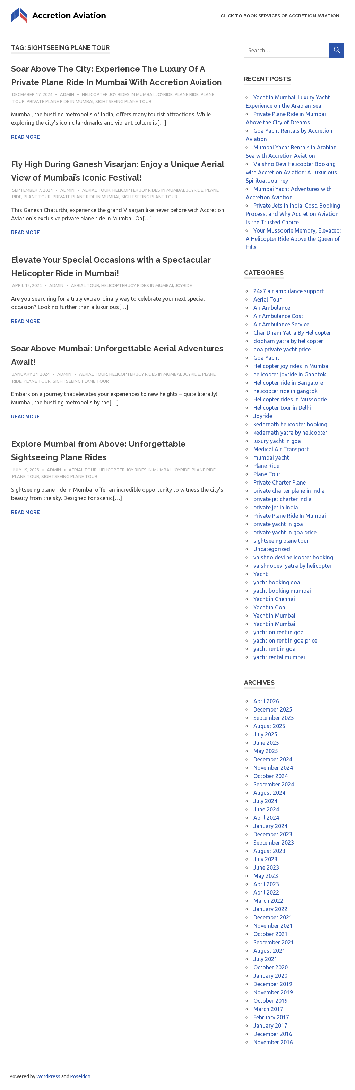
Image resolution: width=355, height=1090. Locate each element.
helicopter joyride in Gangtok (289, 374)
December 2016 (272, 1034)
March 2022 (268, 901)
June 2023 (266, 867)
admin (67, 107)
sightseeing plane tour (123, 114)
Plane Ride (187, 107)
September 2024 (273, 784)
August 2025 (269, 726)
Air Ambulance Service (281, 324)
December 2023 (272, 834)
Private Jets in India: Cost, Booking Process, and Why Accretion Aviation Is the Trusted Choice (293, 213)
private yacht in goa (278, 524)
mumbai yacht (271, 457)
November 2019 (273, 992)
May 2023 (265, 876)
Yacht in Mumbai (274, 615)
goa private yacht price (282, 349)
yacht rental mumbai (279, 657)
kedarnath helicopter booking (290, 424)
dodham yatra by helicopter (288, 341)
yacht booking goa (276, 582)
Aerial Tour (96, 203)
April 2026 (266, 701)
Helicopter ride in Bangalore (288, 383)
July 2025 (265, 734)
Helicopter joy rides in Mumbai (118, 107)
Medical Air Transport (281, 449)
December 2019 (272, 984)
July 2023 (265, 859)
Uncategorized (271, 549)
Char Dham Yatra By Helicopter (292, 333)
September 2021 (273, 942)
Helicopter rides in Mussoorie (290, 399)
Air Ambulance (271, 308)
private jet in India (275, 507)
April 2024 (266, 817)
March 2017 (268, 1009)
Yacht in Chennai (274, 599)
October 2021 (270, 934)
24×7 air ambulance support (288, 291)
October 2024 (270, 776)
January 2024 (270, 826)
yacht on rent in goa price (285, 640)
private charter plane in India (289, 491)
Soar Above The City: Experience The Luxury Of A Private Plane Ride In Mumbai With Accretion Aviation (117, 82)
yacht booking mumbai (282, 590)
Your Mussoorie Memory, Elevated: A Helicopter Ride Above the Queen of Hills (293, 238)
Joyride (164, 107)
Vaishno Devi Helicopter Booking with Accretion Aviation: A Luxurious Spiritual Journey (291, 172)
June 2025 (266, 743)
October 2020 (270, 967)
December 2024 (272, 759)
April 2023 (266, 884)
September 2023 (273, 842)
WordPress (48, 1076)
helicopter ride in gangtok (285, 391)
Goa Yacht (266, 358)
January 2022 (270, 909)
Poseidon (80, 1076)
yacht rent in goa (274, 649)
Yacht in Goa (269, 607)
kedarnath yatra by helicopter (290, 432)
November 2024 (273, 768)
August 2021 (269, 951)
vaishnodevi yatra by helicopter (292, 566)
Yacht (260, 574)
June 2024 (266, 809)
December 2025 (272, 709)
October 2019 (270, 1000)
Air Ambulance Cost (278, 316)
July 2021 (265, 959)
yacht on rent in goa (278, 632)
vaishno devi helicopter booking (293, 557)
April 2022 (266, 892)
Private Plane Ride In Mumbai (60, 114)
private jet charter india (282, 499)
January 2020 (270, 976)
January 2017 (270, 1025)
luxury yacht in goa (277, 441)
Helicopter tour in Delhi (282, 407)
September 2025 (273, 718)
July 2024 (265, 801)
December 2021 (272, 917)
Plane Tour (37, 210)
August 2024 (269, 793)
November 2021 (273, 926)
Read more (25, 150)
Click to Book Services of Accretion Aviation (279, 15)
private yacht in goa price (285, 532)
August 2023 (269, 851)
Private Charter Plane (279, 482)
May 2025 (265, 751)
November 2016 (273, 1042)
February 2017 (271, 1017)
